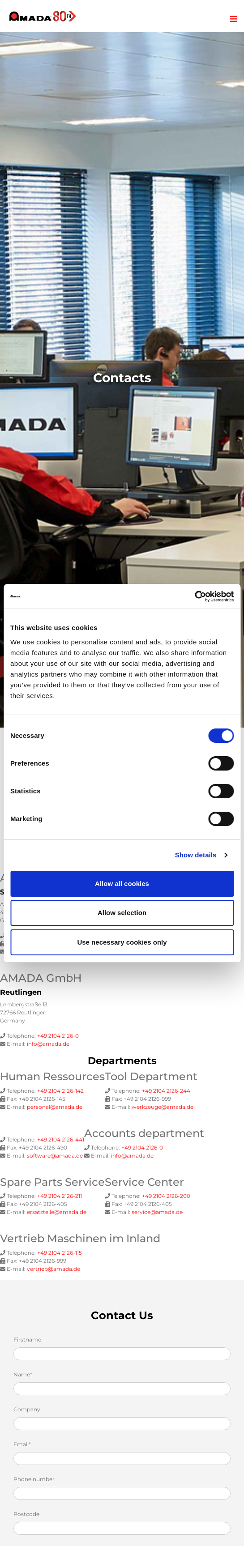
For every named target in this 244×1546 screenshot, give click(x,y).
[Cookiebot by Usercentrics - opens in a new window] (194, 596)
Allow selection (122, 912)
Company (26, 1409)
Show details (196, 855)
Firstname (27, 1339)
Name (22, 1374)
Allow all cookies (122, 883)
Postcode (26, 1514)
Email (22, 1444)
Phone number (34, 1479)
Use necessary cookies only (122, 942)
